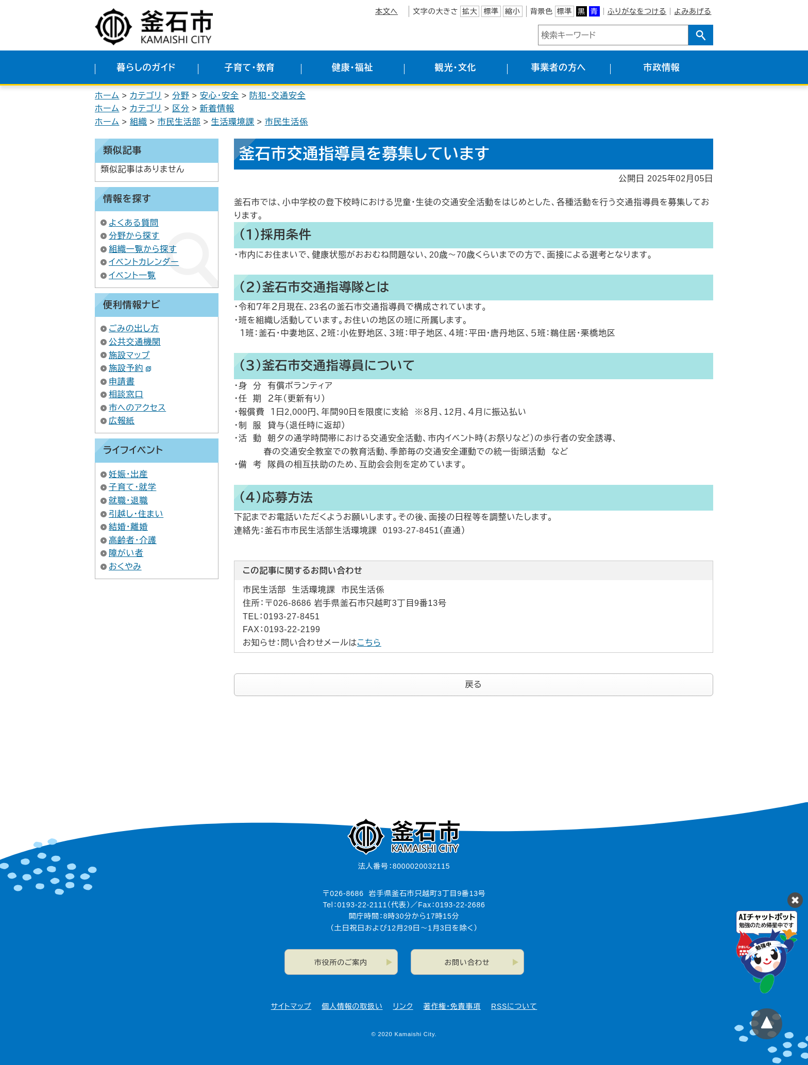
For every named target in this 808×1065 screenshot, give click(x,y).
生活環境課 (233, 121)
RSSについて (514, 1006)
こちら (369, 642)
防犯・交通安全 (277, 95)
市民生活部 (178, 121)
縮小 (512, 11)
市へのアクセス (137, 407)
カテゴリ (146, 95)
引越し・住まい (136, 514)
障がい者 (126, 553)
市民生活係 (286, 121)
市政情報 (661, 68)
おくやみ (125, 566)
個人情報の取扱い (352, 1006)
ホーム (107, 95)
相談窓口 (126, 394)
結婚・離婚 (128, 526)
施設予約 (130, 368)
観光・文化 (456, 68)
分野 (181, 95)
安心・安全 (219, 95)
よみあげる (692, 11)
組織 (138, 121)
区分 (181, 108)
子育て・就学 (132, 487)
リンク (403, 1006)
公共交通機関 (135, 341)
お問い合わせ (467, 962)
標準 (491, 11)
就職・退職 (128, 500)
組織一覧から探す (143, 249)
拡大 (470, 11)
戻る (473, 684)
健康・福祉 (353, 68)
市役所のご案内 (340, 962)
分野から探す (134, 235)
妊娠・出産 (128, 474)
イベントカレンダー (144, 262)
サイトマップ (291, 1006)
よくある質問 (134, 222)
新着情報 (217, 108)
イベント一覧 (132, 275)
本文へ (386, 11)
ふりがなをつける (637, 11)
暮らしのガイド (146, 68)
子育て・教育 (249, 68)
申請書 (121, 381)
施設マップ (129, 355)
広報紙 (121, 420)
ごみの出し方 (134, 328)
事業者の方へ (558, 68)
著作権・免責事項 (452, 1006)
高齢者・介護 (133, 540)
